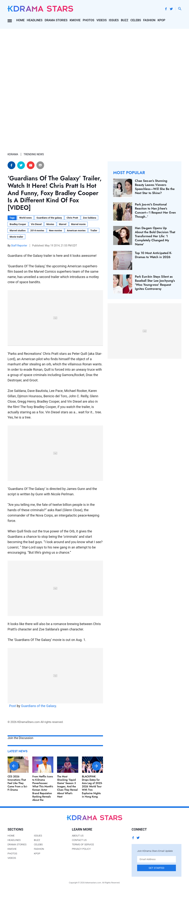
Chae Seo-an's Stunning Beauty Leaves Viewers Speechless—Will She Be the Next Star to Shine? (155, 187)
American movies (76, 230)
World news (25, 217)
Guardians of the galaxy (49, 217)
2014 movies (37, 230)
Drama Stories (56, 20)
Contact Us (79, 839)
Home (20, 20)
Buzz (124, 20)
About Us (77, 835)
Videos (102, 20)
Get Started (156, 867)
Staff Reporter (19, 245)
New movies (55, 230)
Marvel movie (78, 224)
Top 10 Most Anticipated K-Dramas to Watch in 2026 (153, 255)
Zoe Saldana (89, 217)
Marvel (62, 224)
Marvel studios (17, 230)
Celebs (135, 20)
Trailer (93, 230)
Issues (114, 20)
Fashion (149, 20)
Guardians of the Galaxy (38, 706)
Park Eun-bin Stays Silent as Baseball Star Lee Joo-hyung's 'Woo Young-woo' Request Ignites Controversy (155, 282)
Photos (88, 20)
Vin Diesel (36, 224)
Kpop (161, 20)
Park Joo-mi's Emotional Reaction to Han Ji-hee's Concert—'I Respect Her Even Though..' (155, 210)
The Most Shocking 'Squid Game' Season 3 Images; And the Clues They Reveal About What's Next (67, 786)
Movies (50, 224)
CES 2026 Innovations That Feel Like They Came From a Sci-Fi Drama (18, 783)
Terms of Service (83, 844)
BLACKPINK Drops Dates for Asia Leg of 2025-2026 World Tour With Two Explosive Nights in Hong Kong (92, 786)
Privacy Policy (81, 848)
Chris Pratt (72, 217)
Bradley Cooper (18, 224)
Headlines (34, 20)
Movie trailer (16, 236)
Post (12, 706)
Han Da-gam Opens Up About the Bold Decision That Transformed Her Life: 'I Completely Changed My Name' (155, 236)
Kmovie (75, 20)
